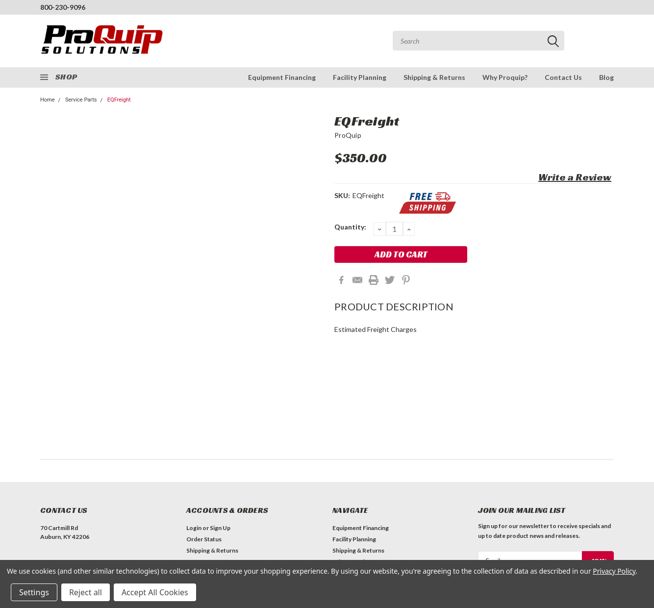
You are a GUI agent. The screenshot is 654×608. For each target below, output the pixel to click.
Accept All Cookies (155, 592)
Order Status (204, 539)
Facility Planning (359, 77)
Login (193, 528)
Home (47, 100)
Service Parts (81, 100)
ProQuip (347, 135)
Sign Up (220, 528)
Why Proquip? (505, 77)
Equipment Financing (282, 77)
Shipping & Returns (434, 77)
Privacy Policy (614, 571)
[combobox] (478, 41)
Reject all (85, 592)
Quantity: (350, 227)
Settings (34, 592)
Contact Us (563, 77)
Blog (606, 77)
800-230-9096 (62, 7)
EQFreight (119, 100)
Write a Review (574, 177)
